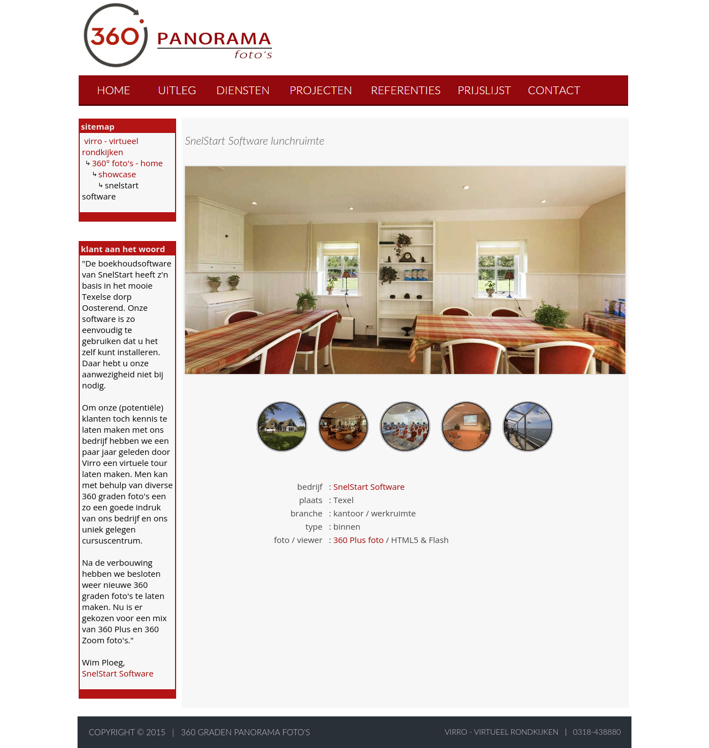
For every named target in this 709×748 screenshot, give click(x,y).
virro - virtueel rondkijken (110, 146)
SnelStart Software (117, 673)
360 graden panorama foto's (245, 732)
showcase (117, 174)
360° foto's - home (127, 162)
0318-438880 (597, 731)
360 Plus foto (358, 539)
